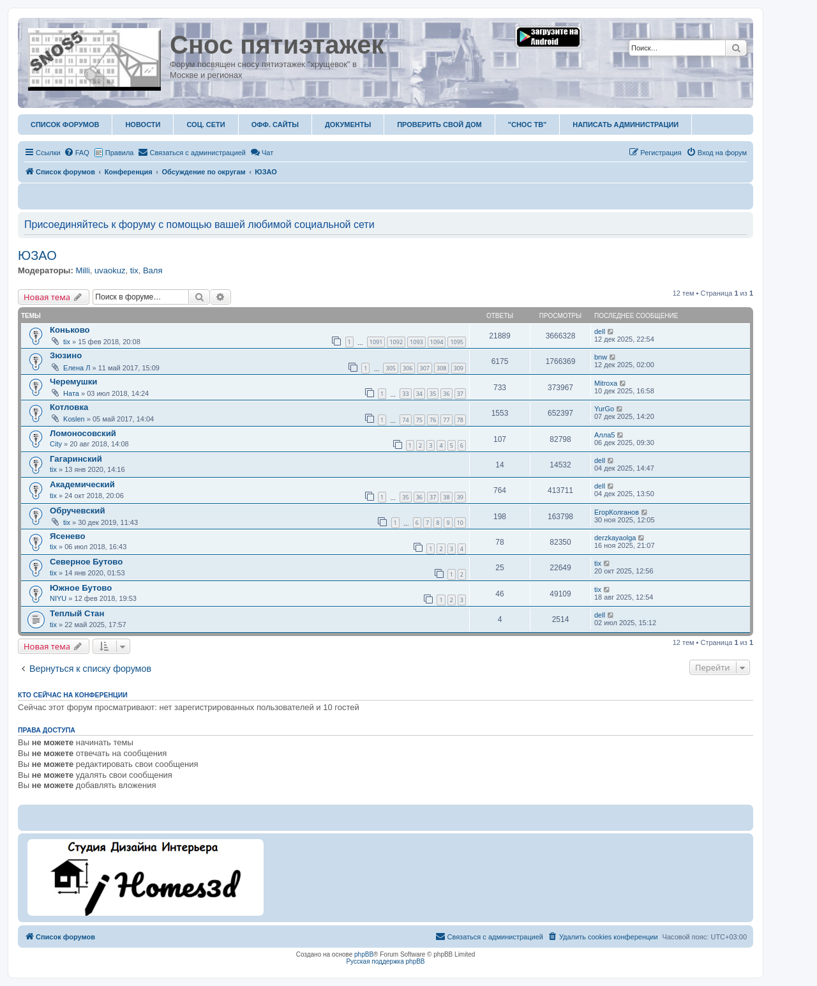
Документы (348, 124)
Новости (142, 124)
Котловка (69, 407)
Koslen (74, 419)
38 (446, 497)
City (56, 444)
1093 (416, 342)
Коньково (70, 330)
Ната (71, 393)
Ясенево (67, 536)
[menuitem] (76, 152)
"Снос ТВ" (527, 124)
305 (390, 368)
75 (419, 420)
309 (458, 368)
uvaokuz (109, 270)
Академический (82, 484)
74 (405, 420)
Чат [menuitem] (261, 152)
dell (599, 331)
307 (425, 368)
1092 (396, 342)
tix (134, 270)
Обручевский (77, 510)
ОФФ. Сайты (275, 124)
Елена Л (76, 368)
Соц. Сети (205, 124)
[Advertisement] (506, 876)
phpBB (363, 954)
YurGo (604, 409)
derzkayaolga (615, 538)
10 (460, 523)
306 (407, 368)
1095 (456, 342)
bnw (600, 357)
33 (405, 394)
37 (460, 394)
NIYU (58, 598)
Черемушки (73, 381)
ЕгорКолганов (616, 512)
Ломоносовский (83, 433)
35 (433, 394)
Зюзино (66, 355)
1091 (376, 342)
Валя (153, 270)
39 (460, 497)
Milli (82, 270)
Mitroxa (605, 383)
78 (460, 420)
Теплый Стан (77, 613)
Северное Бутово (86, 561)
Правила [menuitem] (119, 152)
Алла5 (604, 435)
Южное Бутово (81, 588)
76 (433, 420)
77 (446, 420)
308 (441, 368)
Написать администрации (625, 124)
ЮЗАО (37, 255)
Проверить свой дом (439, 124)
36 (446, 394)
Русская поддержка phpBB (385, 961)
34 (419, 394)
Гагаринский (76, 459)
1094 (437, 342)
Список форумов (65, 124)
